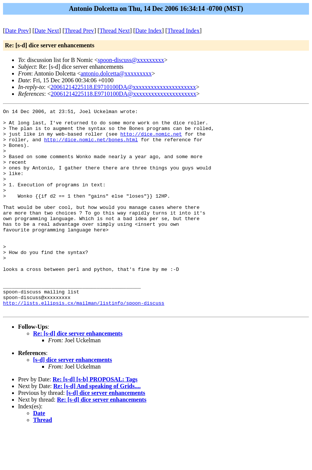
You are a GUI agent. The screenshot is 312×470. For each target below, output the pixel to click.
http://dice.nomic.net (151, 139)
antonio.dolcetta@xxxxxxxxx (115, 73)
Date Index (148, 30)
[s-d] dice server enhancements (72, 400)
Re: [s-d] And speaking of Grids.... (97, 426)
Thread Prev (79, 30)
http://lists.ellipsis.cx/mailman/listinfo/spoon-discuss (83, 342)
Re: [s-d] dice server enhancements (78, 374)
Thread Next (115, 30)
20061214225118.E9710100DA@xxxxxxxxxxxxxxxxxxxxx (123, 87)
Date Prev (17, 30)
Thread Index (183, 30)
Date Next (47, 30)
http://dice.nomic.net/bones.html (91, 146)
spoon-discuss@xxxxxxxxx (131, 60)
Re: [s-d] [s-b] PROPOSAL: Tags (95, 420)
